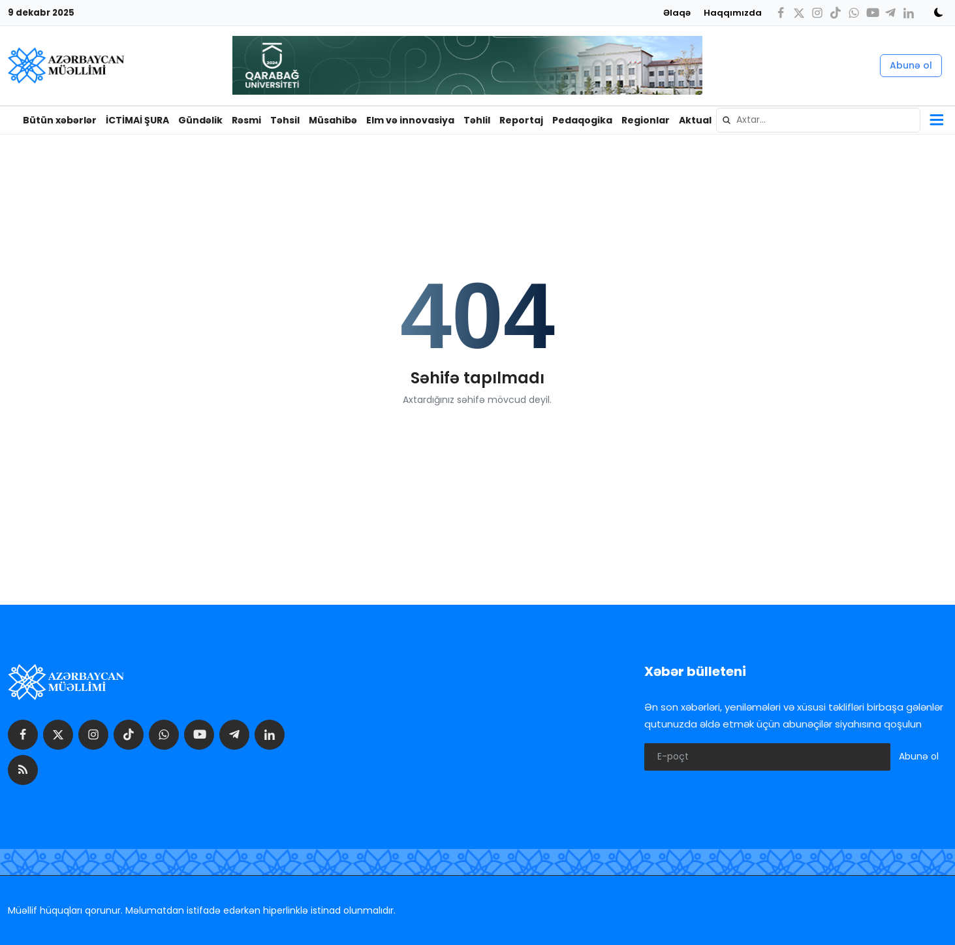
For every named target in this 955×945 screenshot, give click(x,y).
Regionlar (645, 120)
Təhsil (285, 120)
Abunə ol (911, 65)
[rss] (23, 770)
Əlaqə (677, 13)
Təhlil (476, 120)
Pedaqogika (582, 120)
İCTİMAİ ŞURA (137, 120)
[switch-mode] (934, 12)
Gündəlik (200, 120)
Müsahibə (333, 120)
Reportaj (521, 120)
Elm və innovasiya (410, 120)
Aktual (695, 120)
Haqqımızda (733, 13)
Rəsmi (246, 120)
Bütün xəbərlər (60, 120)
